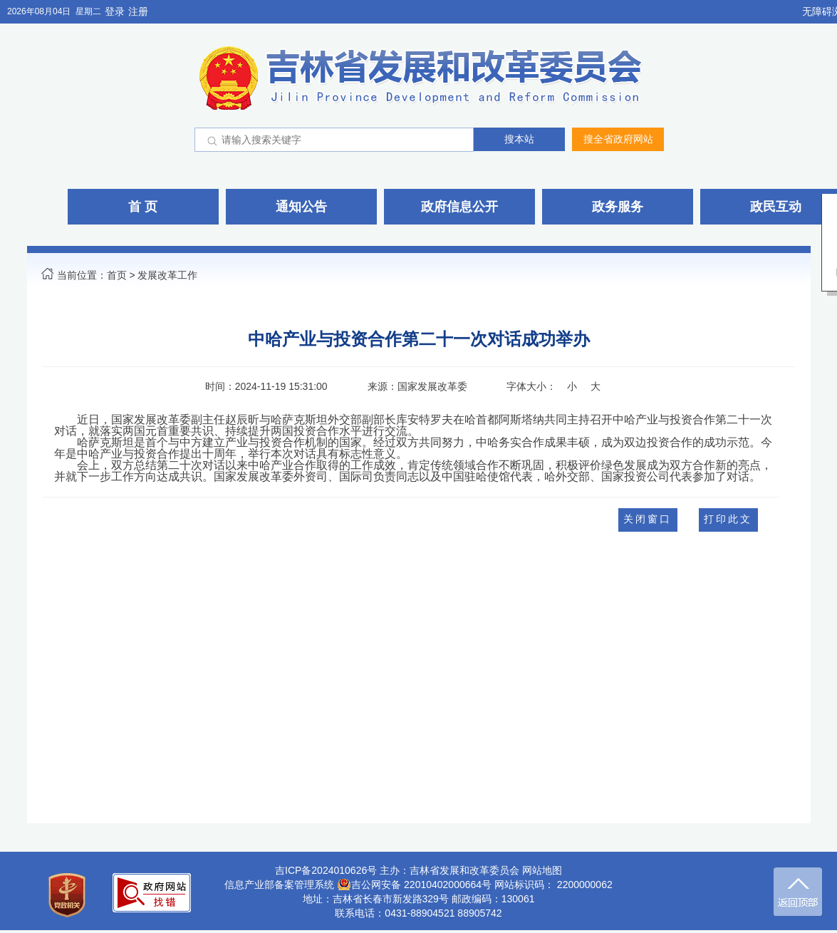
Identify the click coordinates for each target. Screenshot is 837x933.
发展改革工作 (167, 275)
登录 (115, 11)
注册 (138, 11)
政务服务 (617, 207)
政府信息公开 (459, 207)
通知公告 (301, 207)
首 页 (142, 207)
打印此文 (728, 519)
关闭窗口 (647, 519)
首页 (117, 275)
